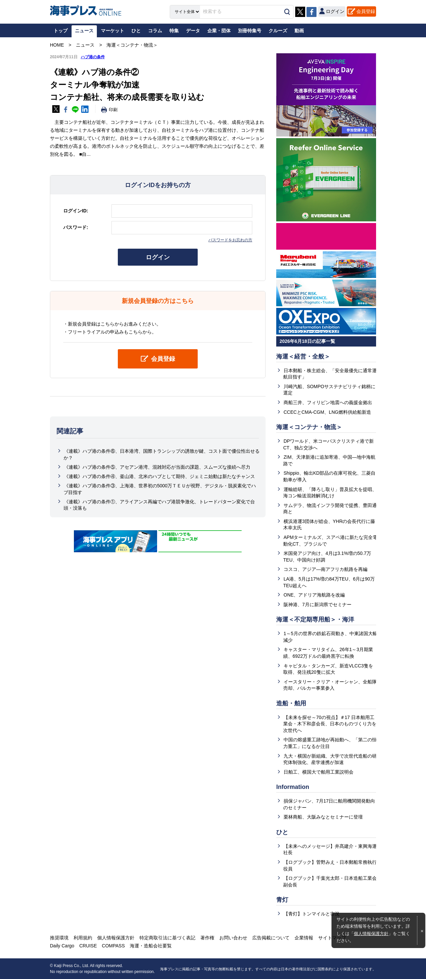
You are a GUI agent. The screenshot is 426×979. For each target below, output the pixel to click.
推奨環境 (59, 937)
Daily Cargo (62, 945)
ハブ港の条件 (93, 57)
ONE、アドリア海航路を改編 (314, 595)
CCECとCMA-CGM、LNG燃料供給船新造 (327, 412)
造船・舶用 (291, 703)
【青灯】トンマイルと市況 (311, 913)
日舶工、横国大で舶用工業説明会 (318, 772)
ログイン (158, 257)
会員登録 (365, 11)
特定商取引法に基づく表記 (167, 937)
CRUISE (88, 945)
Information (292, 787)
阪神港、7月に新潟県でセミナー (317, 604)
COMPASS (113, 945)
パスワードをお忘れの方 (230, 240)
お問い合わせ (233, 937)
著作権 (207, 937)
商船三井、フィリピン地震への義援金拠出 (328, 402)
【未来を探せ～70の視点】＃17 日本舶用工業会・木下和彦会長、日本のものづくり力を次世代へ (329, 724)
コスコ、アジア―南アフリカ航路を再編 (325, 569)
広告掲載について (271, 937)
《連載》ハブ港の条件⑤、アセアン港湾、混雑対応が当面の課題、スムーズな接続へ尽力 (157, 467)
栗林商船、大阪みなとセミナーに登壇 (323, 817)
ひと (282, 832)
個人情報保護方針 (371, 933)
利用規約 (83, 937)
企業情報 (304, 937)
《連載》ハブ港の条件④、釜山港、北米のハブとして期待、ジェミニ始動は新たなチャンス (159, 476)
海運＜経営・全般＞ (303, 356)
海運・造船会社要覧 (151, 945)
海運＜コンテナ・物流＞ (309, 427)
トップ (61, 30)
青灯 (282, 899)
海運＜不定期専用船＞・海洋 (315, 619)
